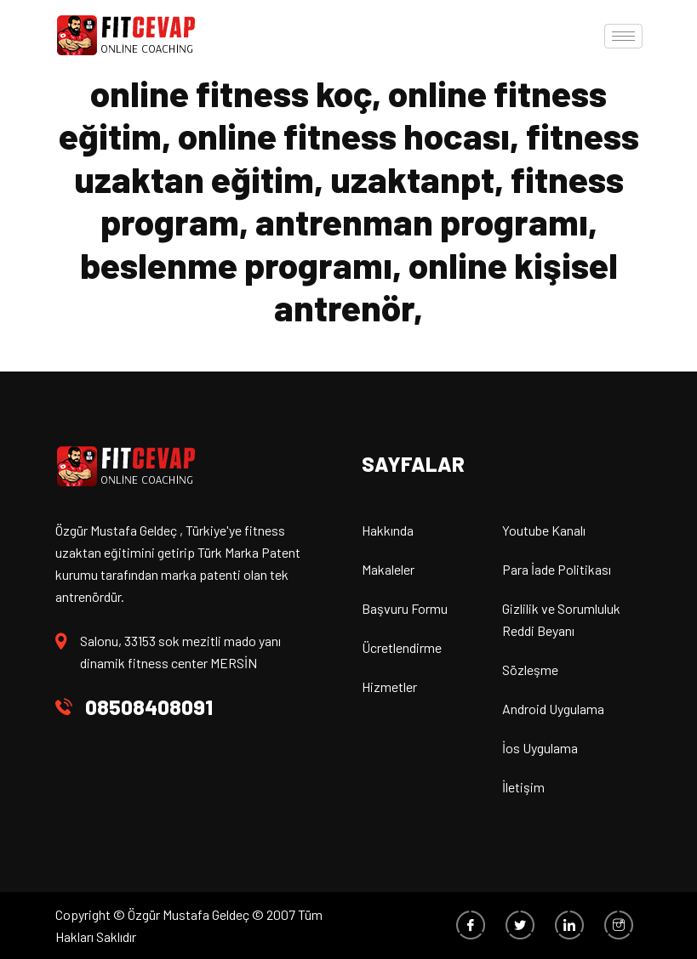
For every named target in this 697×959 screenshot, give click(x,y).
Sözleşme (530, 669)
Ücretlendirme (402, 647)
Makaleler (388, 569)
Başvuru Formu (405, 608)
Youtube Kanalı (544, 530)
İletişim (523, 787)
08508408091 (149, 707)
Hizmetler (389, 686)
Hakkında (388, 530)
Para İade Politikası (556, 569)
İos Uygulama (540, 748)
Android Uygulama (553, 709)
